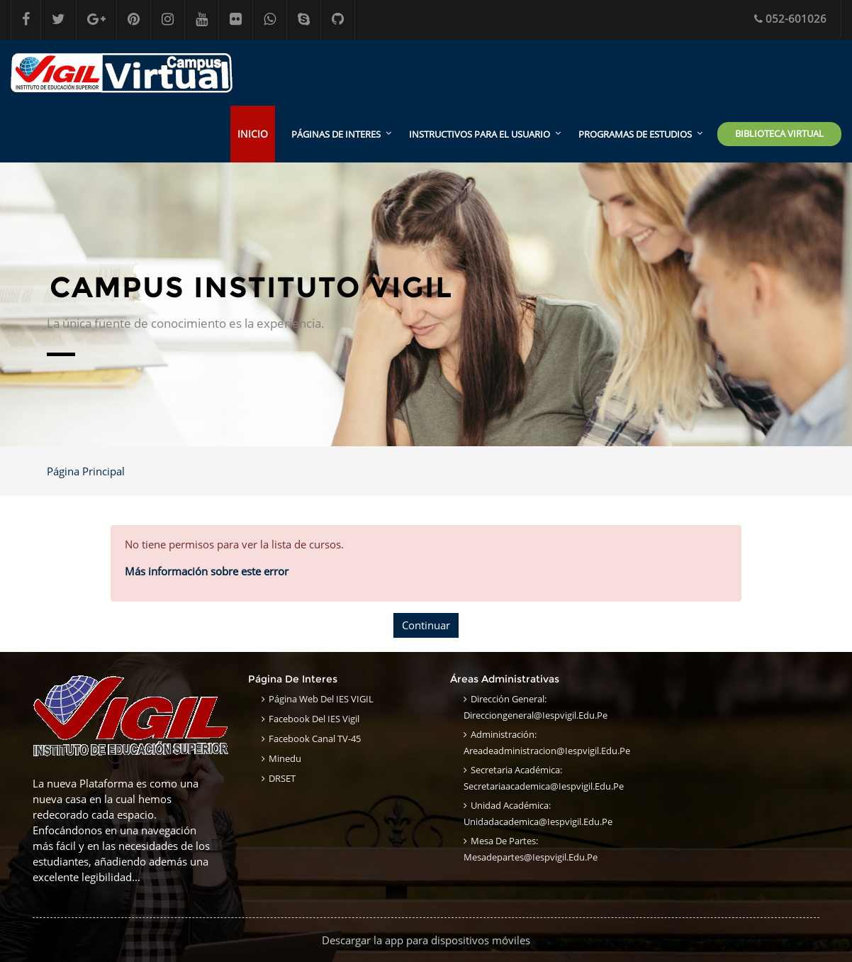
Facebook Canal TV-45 (315, 738)
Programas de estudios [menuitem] (635, 134)
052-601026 (790, 18)
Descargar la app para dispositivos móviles (426, 940)
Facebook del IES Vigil (314, 718)
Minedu (285, 758)
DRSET (282, 778)
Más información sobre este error (206, 571)
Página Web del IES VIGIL (321, 698)
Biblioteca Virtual (779, 133)
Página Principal (86, 471)
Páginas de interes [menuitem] (336, 134)
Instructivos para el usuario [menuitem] (479, 134)
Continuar (426, 625)
